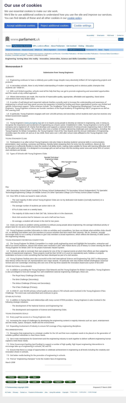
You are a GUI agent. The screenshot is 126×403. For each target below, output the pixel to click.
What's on (38, 50)
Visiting (81, 46)
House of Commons (13, 50)
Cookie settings (82, 25)
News (100, 50)
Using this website (54, 392)
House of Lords (27, 50)
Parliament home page (20, 53)
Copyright (65, 392)
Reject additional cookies (55, 25)
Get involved (71, 46)
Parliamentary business (22, 46)
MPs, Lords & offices (41, 46)
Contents (91, 59)
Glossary (15, 392)
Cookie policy (82, 392)
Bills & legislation (50, 50)
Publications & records (76, 50)
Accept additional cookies (21, 25)
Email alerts (100, 35)
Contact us (120, 35)
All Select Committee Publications (88, 53)
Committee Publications (69, 53)
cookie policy (74, 18)
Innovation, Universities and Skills (15, 55)
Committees (62, 50)
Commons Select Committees (109, 53)
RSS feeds (110, 35)
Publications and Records (52, 53)
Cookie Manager (92, 392)
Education (90, 46)
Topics (106, 50)
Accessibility (90, 35)
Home (8, 46)
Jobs (46, 392)
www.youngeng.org (32, 123)
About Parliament (58, 46)
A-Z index (8, 392)
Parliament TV (91, 50)
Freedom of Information (35, 392)
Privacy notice (73, 392)
